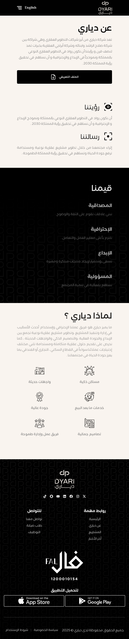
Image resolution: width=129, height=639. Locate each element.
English (30, 7)
